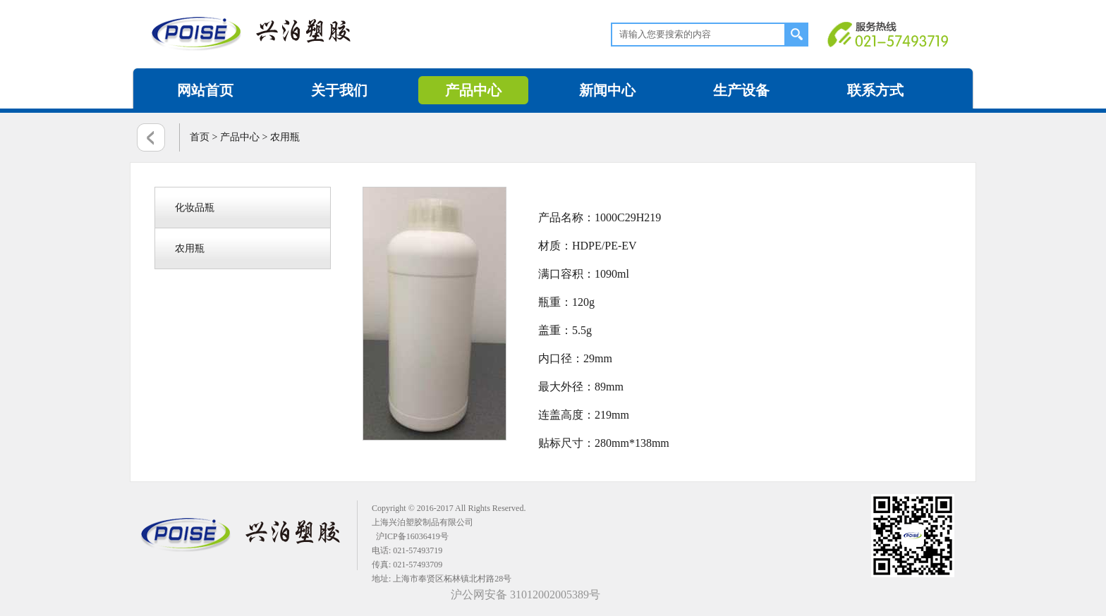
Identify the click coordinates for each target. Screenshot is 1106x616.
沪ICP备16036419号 (412, 536)
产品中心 (473, 90)
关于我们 (339, 90)
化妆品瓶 (194, 207)
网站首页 (205, 90)
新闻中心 (607, 90)
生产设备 (741, 90)
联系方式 (875, 90)
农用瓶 (190, 248)
